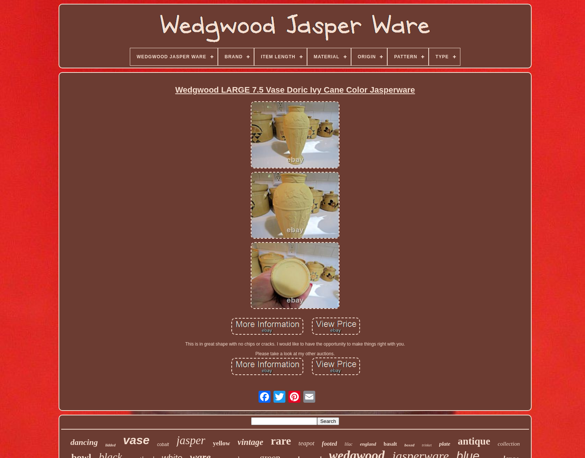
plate (444, 444)
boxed (409, 445)
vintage (250, 442)
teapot (306, 443)
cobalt (163, 444)
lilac (348, 444)
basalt (390, 444)
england (368, 444)
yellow (221, 443)
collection (509, 444)
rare (281, 440)
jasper (191, 440)
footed (329, 443)
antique (474, 441)
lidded (110, 445)
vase (136, 440)
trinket (427, 445)
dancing (84, 442)
